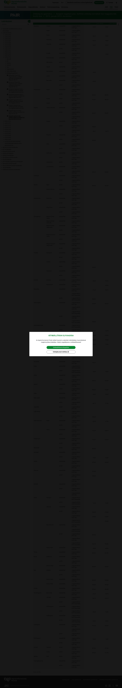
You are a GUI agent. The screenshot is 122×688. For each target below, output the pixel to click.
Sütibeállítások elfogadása (61, 347)
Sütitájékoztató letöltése (61, 352)
